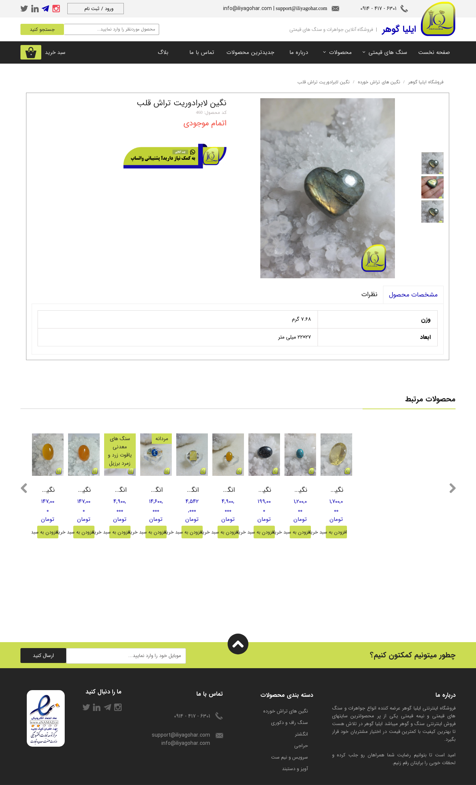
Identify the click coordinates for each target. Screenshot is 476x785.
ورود (109, 9)
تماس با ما (201, 52)
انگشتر (301, 718)
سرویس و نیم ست (289, 741)
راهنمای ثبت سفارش (41, 777)
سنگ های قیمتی (388, 52)
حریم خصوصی (88, 777)
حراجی (301, 729)
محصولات (340, 52)
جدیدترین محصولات (250, 52)
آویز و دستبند (295, 752)
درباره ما (298, 52)
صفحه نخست (434, 52)
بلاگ (163, 52)
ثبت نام (91, 9)
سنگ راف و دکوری (289, 706)
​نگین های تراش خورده (285, 695)
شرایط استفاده (128, 777)
